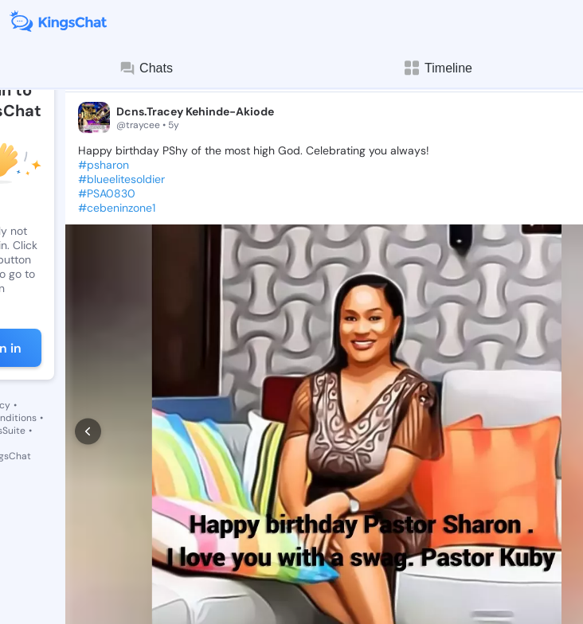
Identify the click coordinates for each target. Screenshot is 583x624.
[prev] (88, 394)
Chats (146, 68)
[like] (86, 584)
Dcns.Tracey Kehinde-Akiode (195, 111)
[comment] (147, 584)
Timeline (437, 68)
